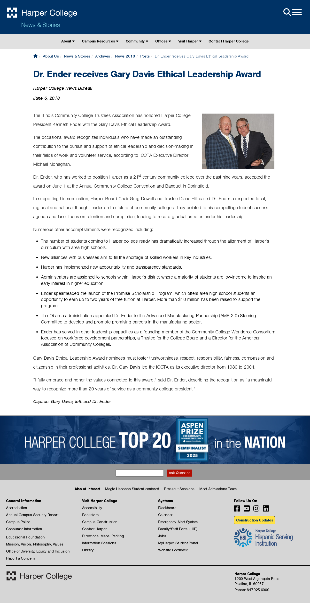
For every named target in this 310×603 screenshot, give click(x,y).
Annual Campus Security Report (32, 514)
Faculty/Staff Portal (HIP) (177, 529)
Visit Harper (190, 41)
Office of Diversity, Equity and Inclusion (38, 551)
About (68, 41)
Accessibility (92, 507)
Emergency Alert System (178, 522)
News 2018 (125, 56)
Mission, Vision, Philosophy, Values (34, 544)
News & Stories (40, 25)
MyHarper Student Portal (178, 543)
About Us (51, 56)
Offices (163, 41)
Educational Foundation (25, 537)
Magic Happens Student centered (132, 489)
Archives (102, 56)
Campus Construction (99, 522)
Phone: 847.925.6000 (251, 589)
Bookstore (90, 514)
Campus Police (18, 522)
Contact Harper (94, 529)
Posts (145, 56)
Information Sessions (99, 543)
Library (88, 550)
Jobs (162, 536)
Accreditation (16, 507)
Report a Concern (20, 558)
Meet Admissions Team (218, 489)
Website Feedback (173, 550)
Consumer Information (24, 529)
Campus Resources (100, 41)
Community (137, 41)
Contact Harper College (228, 41)
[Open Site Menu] (292, 12)
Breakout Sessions (179, 489)
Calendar (165, 514)
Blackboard (167, 507)
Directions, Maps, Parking (103, 536)
